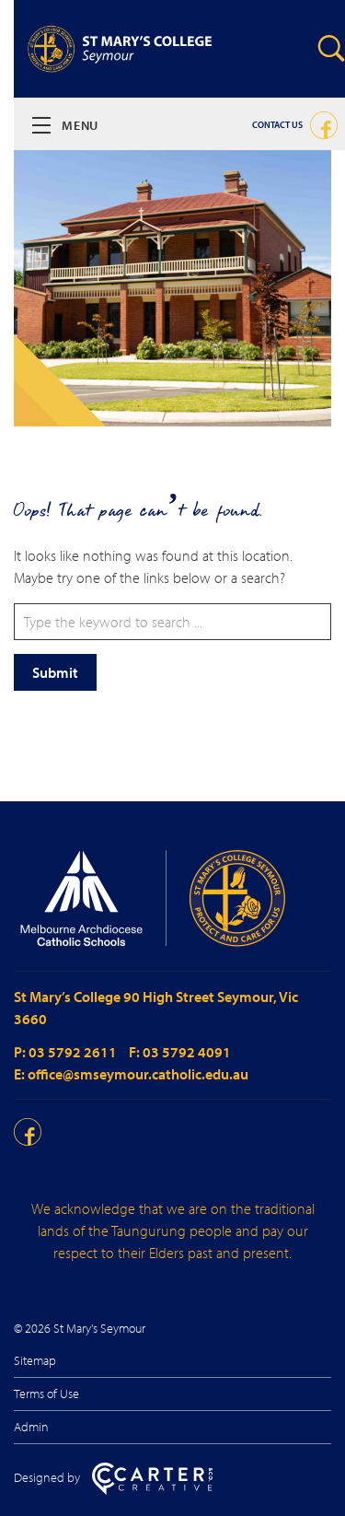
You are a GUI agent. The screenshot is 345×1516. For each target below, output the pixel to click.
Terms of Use (46, 1393)
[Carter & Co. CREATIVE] (152, 1490)
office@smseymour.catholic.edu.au (138, 1074)
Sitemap (35, 1360)
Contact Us (277, 125)
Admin (31, 1426)
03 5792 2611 (74, 1052)
